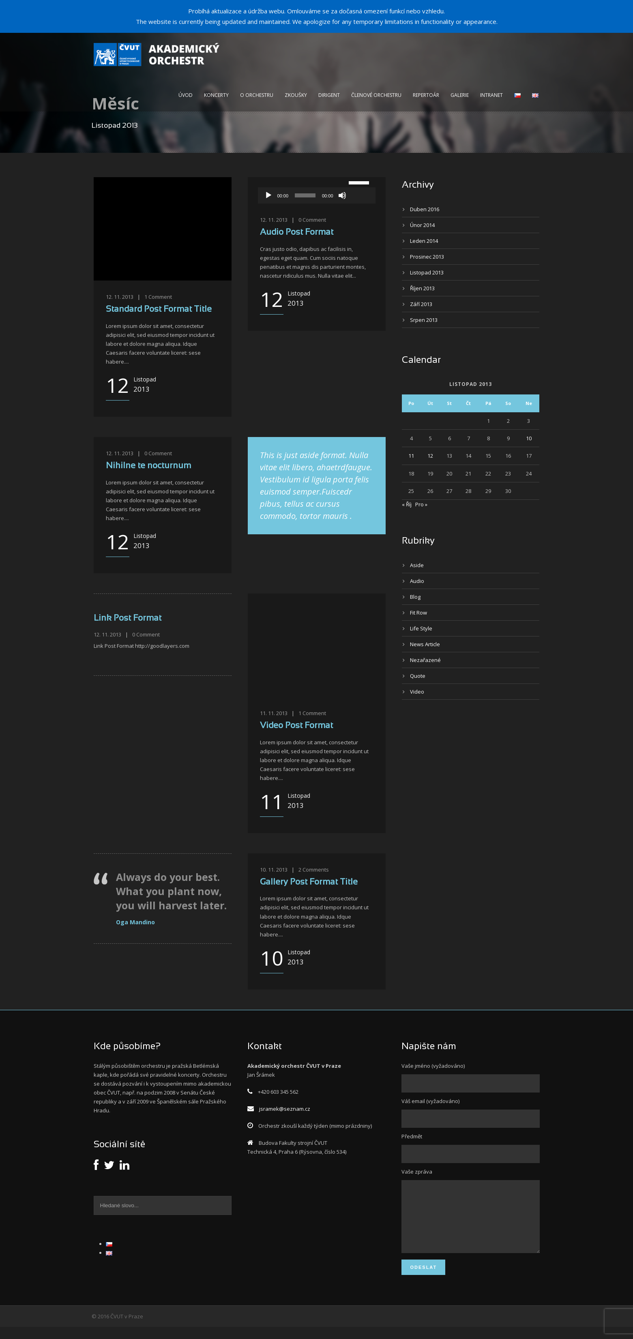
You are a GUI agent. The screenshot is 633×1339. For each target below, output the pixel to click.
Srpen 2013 (424, 320)
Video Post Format (296, 726)
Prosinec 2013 (427, 256)
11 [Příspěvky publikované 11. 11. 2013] (411, 455)
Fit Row (418, 612)
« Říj (407, 504)
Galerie (460, 95)
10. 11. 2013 (274, 869)
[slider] (305, 195)
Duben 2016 (424, 209)
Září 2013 (421, 304)
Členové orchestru (376, 95)
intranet (491, 95)
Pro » (421, 504)
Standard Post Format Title (159, 309)
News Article (425, 644)
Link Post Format (127, 618)
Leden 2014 (424, 240)
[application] (317, 195)
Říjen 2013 (422, 288)
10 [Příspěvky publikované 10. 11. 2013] (529, 438)
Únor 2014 (422, 225)
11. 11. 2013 (274, 713)
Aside (417, 565)
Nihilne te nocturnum (148, 466)
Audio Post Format (296, 232)
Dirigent (329, 95)
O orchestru (256, 95)
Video (417, 691)
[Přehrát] (268, 195)
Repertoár (426, 95)
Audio (417, 581)
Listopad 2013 (427, 272)
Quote (417, 675)
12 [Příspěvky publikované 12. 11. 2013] (430, 455)
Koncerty (216, 95)
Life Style (421, 628)
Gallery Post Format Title (309, 882)
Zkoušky (296, 95)
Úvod (185, 95)
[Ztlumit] (342, 195)
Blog (415, 596)
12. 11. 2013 (119, 296)
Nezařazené (425, 660)
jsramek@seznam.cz (284, 1108)
